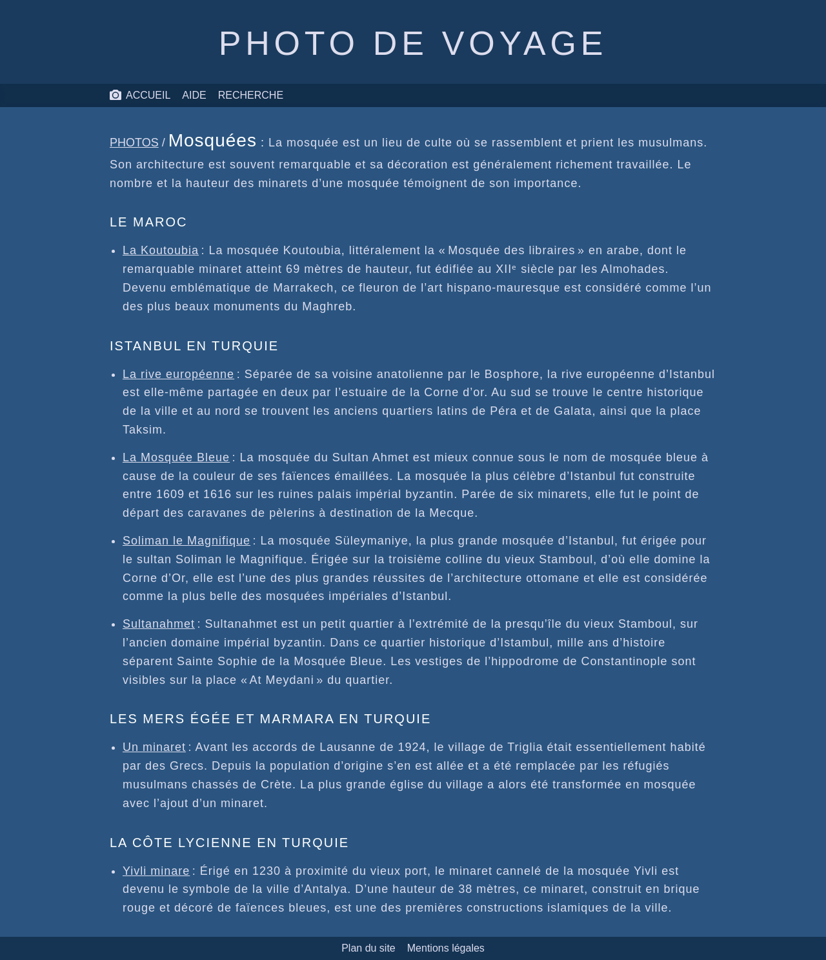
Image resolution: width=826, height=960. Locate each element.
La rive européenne (178, 374)
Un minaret (154, 747)
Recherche (250, 95)
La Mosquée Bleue (176, 457)
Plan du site (368, 948)
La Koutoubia (161, 250)
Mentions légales (446, 948)
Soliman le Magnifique (186, 540)
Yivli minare (156, 871)
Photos (134, 142)
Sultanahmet (159, 623)
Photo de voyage (413, 43)
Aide (194, 95)
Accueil (139, 95)
